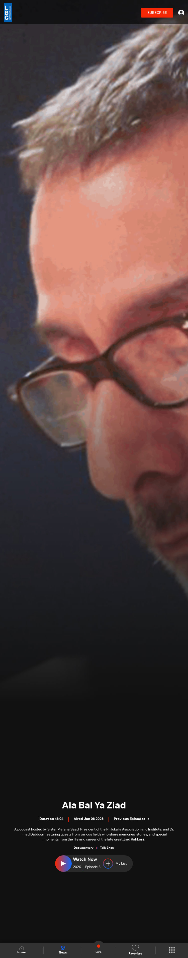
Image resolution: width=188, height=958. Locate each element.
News (63, 950)
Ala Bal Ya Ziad (94, 805)
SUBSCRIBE (157, 13)
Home (21, 950)
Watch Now (85, 859)
